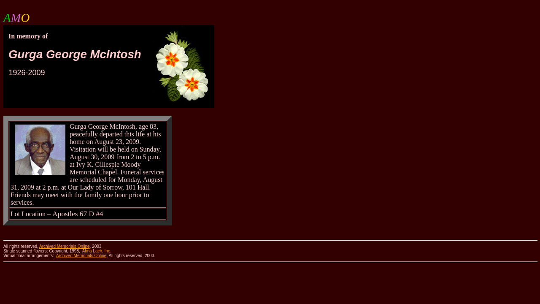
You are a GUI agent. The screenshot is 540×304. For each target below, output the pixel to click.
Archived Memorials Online (81, 255)
